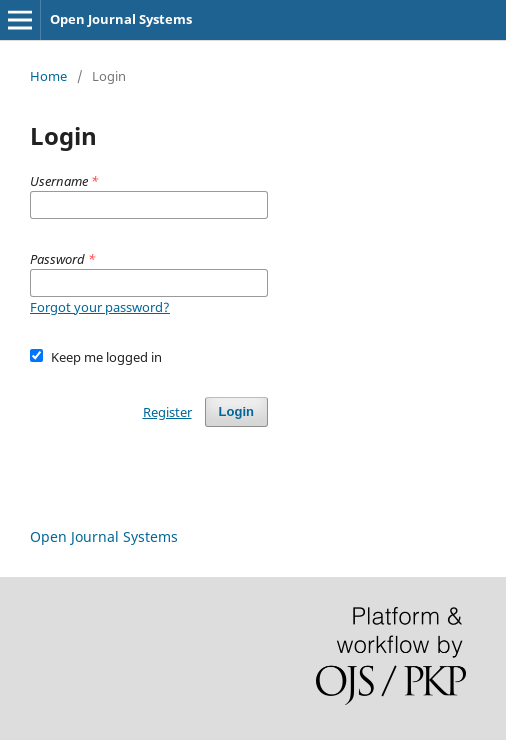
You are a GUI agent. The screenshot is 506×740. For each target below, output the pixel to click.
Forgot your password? (100, 307)
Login (236, 411)
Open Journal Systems (121, 19)
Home (48, 76)
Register (167, 412)
